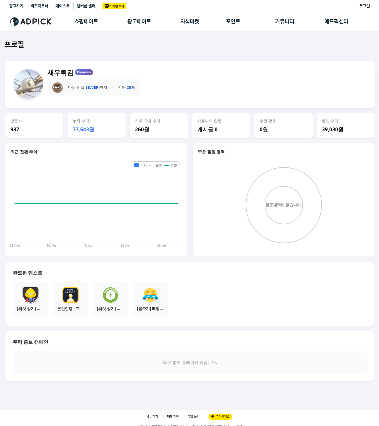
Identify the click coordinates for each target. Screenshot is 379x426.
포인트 (233, 21)
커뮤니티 (284, 21)
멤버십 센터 (86, 6)
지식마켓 (189, 21)
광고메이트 (139, 21)
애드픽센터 (336, 21)
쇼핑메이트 (86, 21)
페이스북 (62, 6)
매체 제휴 (173, 416)
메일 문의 (193, 416)
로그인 (364, 6)
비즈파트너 (39, 6)
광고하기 (16, 6)
